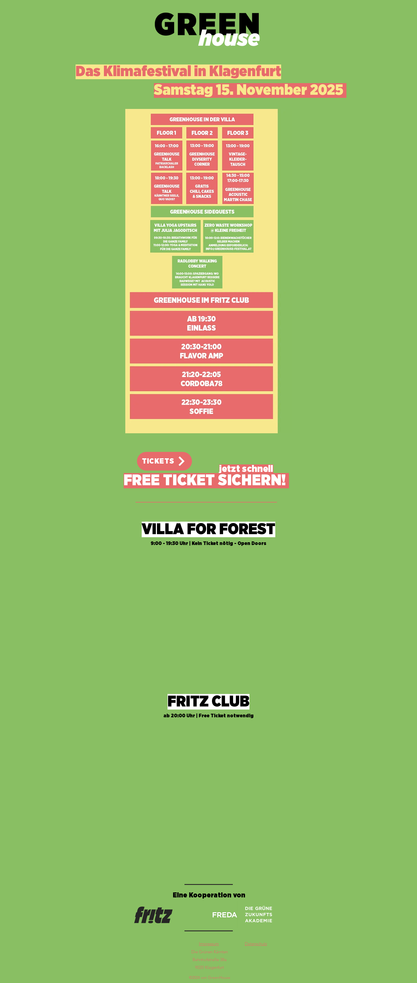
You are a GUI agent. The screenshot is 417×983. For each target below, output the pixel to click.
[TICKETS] (164, 461)
